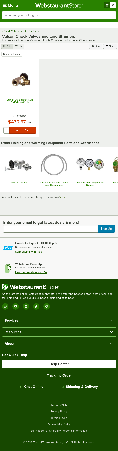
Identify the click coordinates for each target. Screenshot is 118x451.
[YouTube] (15, 306)
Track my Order (59, 375)
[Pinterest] (46, 306)
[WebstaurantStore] (59, 287)
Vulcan (63, 197)
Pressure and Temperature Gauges (90, 183)
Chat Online (31, 387)
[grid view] (7, 46)
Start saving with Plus (28, 251)
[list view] (18, 46)
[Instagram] (5, 306)
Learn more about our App (31, 272)
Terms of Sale (59, 405)
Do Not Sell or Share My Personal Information (59, 430)
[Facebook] (26, 306)
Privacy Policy (59, 411)
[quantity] (6, 130)
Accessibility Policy (59, 424)
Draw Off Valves (18, 182)
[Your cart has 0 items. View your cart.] (110, 5)
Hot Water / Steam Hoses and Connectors (54, 183)
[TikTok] (36, 306)
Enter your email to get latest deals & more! (41, 222)
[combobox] (59, 15)
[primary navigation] (10, 5)
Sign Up (106, 228)
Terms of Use (59, 418)
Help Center (59, 364)
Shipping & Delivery (80, 387)
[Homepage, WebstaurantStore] (59, 5)
